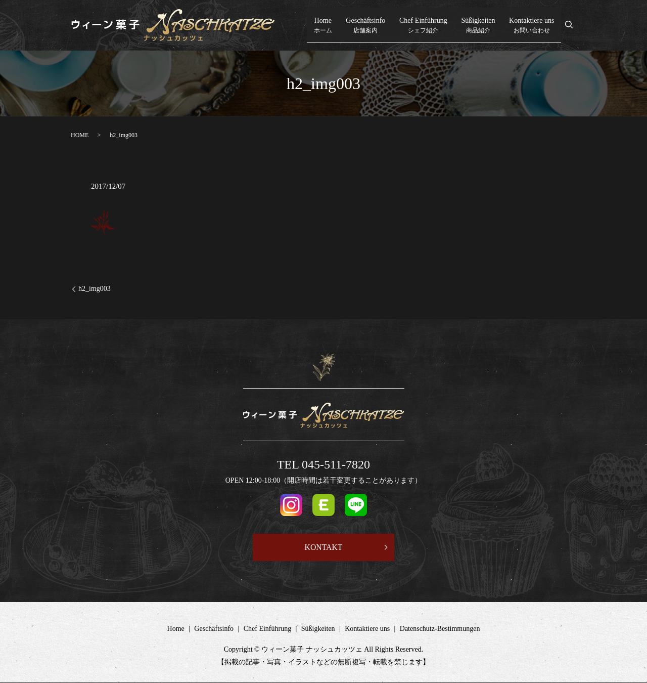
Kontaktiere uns (531, 25)
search (574, 26)
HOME (79, 135)
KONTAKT (323, 547)
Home (325, 25)
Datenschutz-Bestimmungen (440, 629)
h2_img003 (94, 288)
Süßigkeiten (478, 25)
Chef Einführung (423, 25)
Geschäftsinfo (365, 25)
